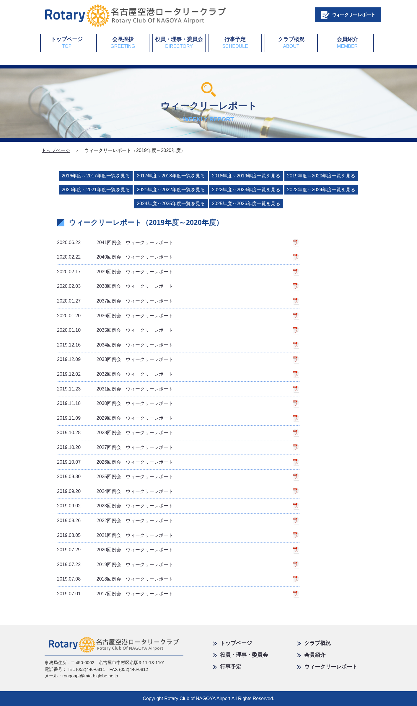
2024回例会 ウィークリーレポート (115, 491)
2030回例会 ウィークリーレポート (115, 403)
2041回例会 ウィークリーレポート (115, 242)
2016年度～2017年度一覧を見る (96, 175)
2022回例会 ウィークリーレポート (115, 520)
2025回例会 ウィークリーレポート (115, 476)
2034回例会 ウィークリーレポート (115, 344)
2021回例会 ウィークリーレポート (115, 535)
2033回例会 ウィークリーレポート (115, 359)
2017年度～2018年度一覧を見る (171, 175)
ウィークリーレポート (327, 667)
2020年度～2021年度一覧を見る (96, 189)
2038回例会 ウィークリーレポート (115, 286)
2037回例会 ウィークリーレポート (115, 300)
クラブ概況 (291, 42)
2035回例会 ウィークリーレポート (115, 330)
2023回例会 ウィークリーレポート (115, 505)
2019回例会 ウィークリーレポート (115, 564)
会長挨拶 (122, 42)
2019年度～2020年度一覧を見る (321, 175)
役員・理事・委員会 (179, 42)
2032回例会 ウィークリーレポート (115, 374)
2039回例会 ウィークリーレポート (115, 271)
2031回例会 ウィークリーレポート (115, 388)
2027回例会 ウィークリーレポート (115, 447)
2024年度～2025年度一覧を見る (171, 203)
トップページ (67, 42)
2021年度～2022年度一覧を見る (171, 189)
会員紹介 (347, 42)
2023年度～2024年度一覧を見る (321, 189)
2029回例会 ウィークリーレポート (115, 418)
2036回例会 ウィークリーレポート (115, 315)
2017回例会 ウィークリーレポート (115, 593)
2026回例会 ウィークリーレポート (115, 462)
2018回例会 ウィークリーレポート (115, 578)
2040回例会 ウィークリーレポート (115, 256)
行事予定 (235, 42)
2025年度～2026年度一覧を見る (246, 203)
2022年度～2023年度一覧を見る (246, 189)
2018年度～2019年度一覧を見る (246, 175)
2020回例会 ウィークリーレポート (115, 549)
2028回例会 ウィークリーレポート (115, 432)
